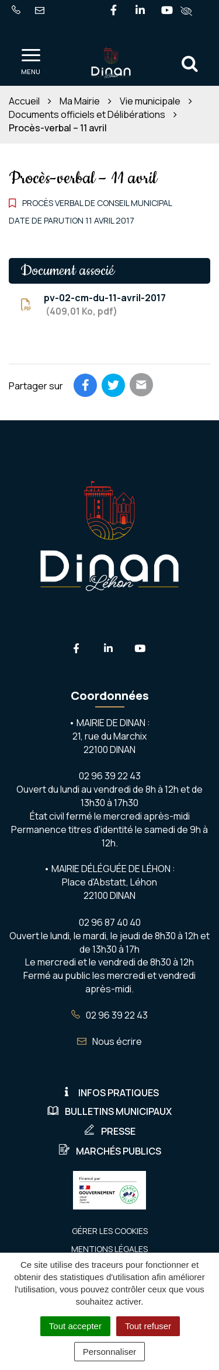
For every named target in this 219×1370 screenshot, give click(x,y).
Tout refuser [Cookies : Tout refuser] (148, 1326)
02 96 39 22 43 (109, 1015)
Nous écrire (109, 1041)
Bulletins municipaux (109, 1111)
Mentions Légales (109, 1248)
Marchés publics (109, 1151)
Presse (109, 1131)
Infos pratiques (110, 1092)
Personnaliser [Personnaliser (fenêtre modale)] (110, 1352)
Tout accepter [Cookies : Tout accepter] (75, 1326)
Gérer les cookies (110, 1230)
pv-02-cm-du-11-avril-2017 (93, 304)
